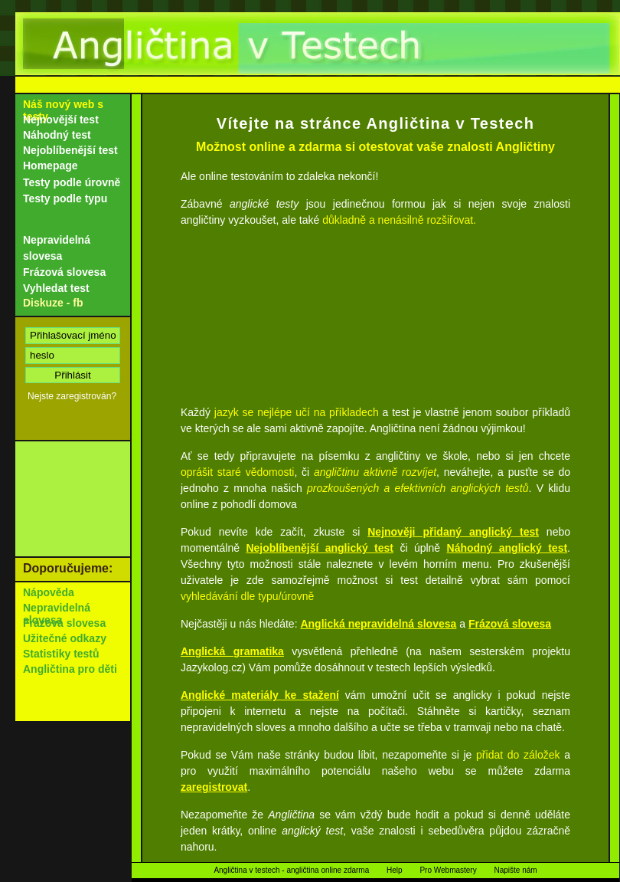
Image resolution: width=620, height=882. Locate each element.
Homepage (50, 165)
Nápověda (48, 592)
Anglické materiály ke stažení (260, 695)
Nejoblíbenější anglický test (319, 548)
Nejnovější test (61, 119)
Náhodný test (57, 135)
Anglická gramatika (232, 651)
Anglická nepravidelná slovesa (378, 624)
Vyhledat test (56, 288)
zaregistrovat (214, 787)
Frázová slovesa (509, 624)
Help (395, 870)
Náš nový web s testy (63, 110)
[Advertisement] (376, 312)
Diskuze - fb (53, 303)
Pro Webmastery (447, 870)
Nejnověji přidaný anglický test (453, 532)
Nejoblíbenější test (70, 150)
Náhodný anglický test (507, 548)
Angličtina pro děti (70, 669)
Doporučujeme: (68, 568)
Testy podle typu (65, 198)
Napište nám (515, 870)
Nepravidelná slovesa (56, 248)
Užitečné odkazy (64, 638)
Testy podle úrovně (71, 182)
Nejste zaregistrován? (72, 396)
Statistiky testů (61, 654)
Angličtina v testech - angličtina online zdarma (291, 870)
